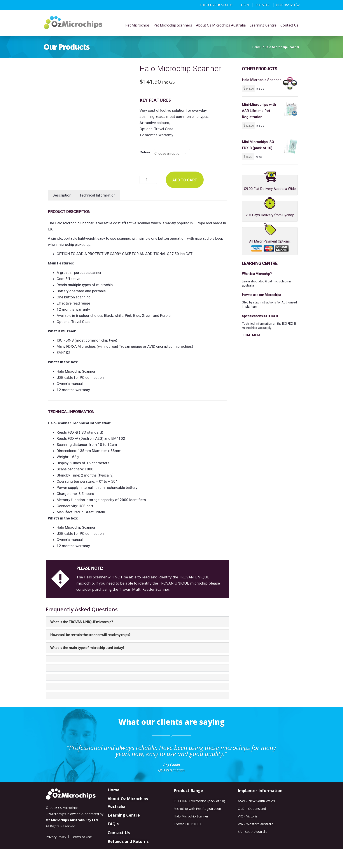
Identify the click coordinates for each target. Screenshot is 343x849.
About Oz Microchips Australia (221, 25)
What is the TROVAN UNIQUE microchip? (81, 621)
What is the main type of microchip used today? (87, 647)
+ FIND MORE (251, 335)
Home (256, 47)
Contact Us (289, 25)
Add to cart (184, 180)
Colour (145, 152)
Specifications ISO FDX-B (260, 316)
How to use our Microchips (261, 295)
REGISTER (263, 5)
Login (244, 5)
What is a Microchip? (257, 274)
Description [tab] (61, 195)
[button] (137, 622)
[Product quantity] (148, 180)
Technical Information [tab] (97, 195)
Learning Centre (263, 25)
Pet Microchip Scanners (173, 25)
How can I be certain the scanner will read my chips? (90, 634)
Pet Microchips (137, 25)
